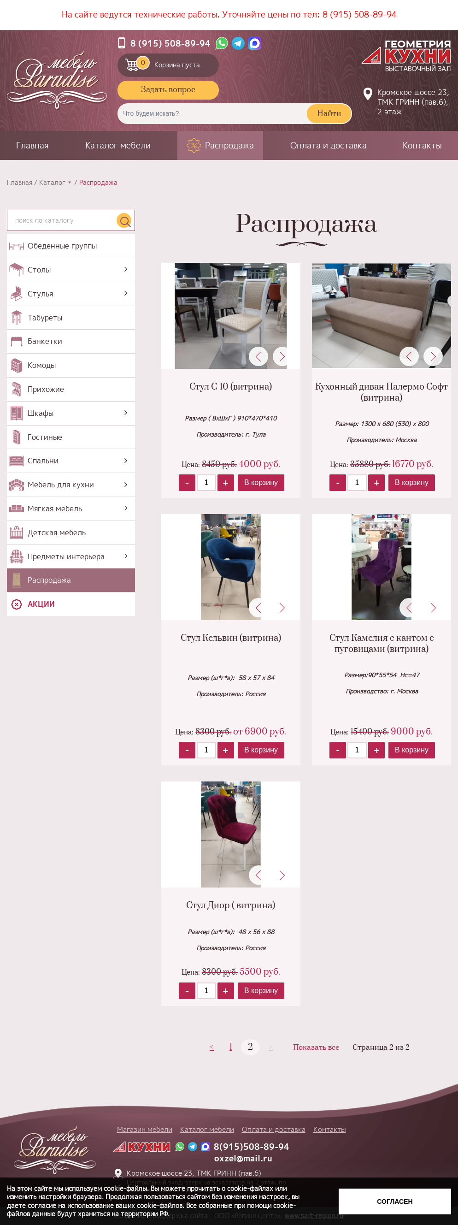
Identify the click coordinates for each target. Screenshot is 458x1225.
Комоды (42, 365)
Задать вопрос (168, 90)
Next (282, 356)
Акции (41, 604)
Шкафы (40, 413)
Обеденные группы (62, 246)
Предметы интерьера (66, 556)
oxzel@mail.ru (243, 1158)
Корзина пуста (168, 63)
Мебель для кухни (61, 484)
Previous (258, 356)
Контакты (422, 145)
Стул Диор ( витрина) (230, 905)
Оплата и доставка (328, 145)
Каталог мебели (118, 145)
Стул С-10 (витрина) (230, 387)
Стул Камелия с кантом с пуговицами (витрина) (381, 644)
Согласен (394, 1201)
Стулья (40, 294)
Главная (32, 145)
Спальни (43, 461)
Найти (329, 114)
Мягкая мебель (55, 508)
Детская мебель (57, 532)
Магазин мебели (144, 1129)
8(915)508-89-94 (251, 1147)
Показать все (316, 1047)
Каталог (52, 182)
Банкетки (45, 341)
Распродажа (229, 145)
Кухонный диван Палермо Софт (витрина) (381, 392)
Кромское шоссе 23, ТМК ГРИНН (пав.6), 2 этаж (413, 102)
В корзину (261, 482)
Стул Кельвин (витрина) (231, 638)
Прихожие (46, 389)
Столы (39, 270)
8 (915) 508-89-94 (360, 14)
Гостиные (45, 437)
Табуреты (45, 318)
